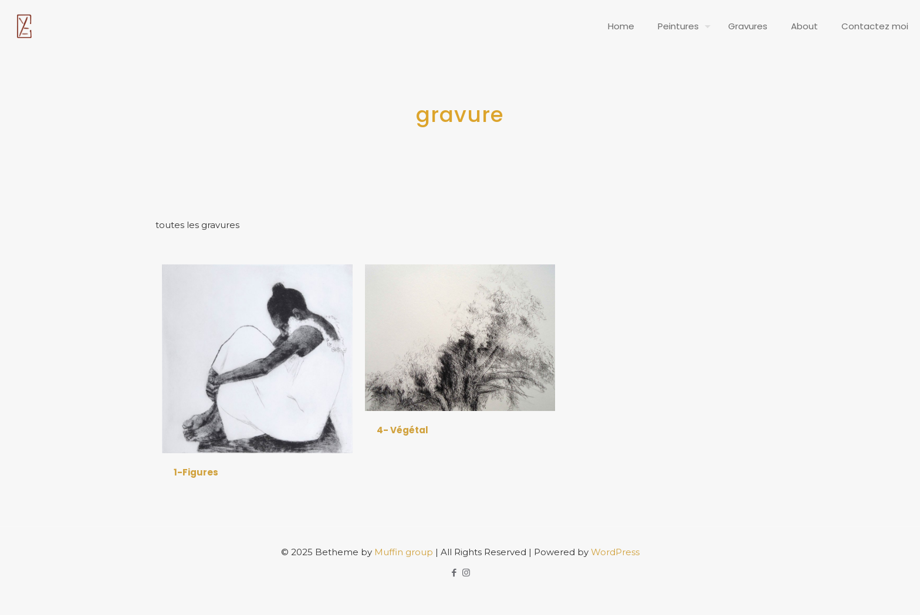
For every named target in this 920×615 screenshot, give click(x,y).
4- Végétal (402, 430)
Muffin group (403, 552)
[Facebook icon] (453, 572)
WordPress (615, 552)
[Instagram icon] (466, 572)
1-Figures (196, 472)
